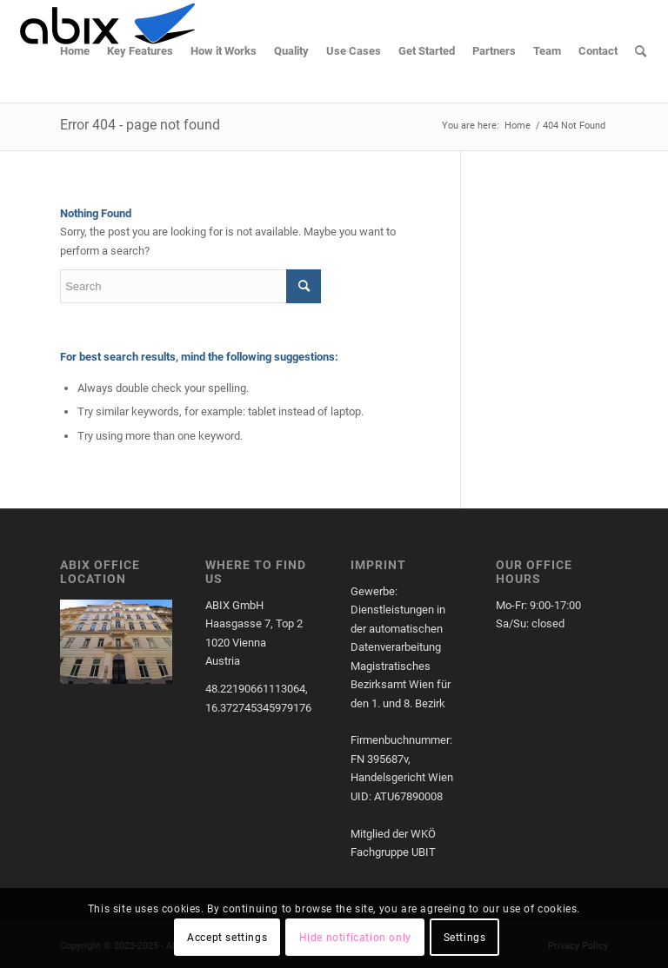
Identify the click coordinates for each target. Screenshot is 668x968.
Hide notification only (355, 938)
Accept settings (227, 938)
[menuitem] (74, 51)
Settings (465, 938)
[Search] (640, 51)
